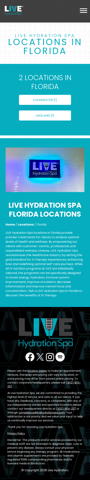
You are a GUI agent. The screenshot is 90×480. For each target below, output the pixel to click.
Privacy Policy (16, 433)
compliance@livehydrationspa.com (42, 412)
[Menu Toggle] (83, 11)
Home (10, 224)
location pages (37, 371)
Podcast (60, 357)
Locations (26, 224)
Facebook (30, 357)
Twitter (40, 357)
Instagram (50, 357)
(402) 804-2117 (66, 409)
